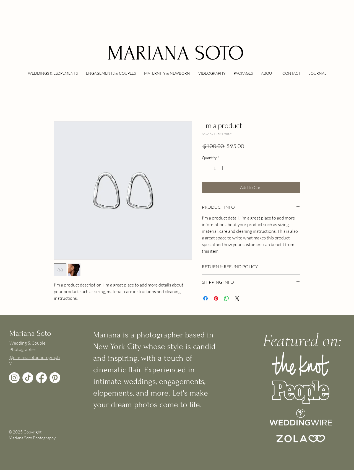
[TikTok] (27, 377)
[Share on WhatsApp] (226, 298)
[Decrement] (206, 168)
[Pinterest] (55, 377)
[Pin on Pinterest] (216, 298)
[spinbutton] (215, 168)
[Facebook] (41, 377)
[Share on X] (237, 298)
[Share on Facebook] (205, 298)
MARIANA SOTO (175, 53)
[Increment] (223, 168)
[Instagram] (14, 377)
